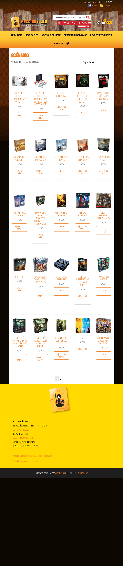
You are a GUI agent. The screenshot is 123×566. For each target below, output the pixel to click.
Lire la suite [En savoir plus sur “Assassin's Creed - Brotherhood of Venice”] (19, 114)
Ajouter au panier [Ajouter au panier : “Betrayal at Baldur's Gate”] (61, 108)
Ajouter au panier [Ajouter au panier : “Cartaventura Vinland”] (19, 228)
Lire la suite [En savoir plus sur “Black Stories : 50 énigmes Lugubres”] (103, 111)
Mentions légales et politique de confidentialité (32, 455)
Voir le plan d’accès (21, 429)
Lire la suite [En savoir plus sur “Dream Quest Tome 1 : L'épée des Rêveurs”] (40, 294)
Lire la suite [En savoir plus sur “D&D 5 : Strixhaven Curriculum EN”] (103, 230)
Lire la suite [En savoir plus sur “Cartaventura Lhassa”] (61, 172)
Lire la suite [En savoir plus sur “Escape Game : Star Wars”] (61, 291)
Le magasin (16, 35)
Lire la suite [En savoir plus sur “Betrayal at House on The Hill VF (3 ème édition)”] (82, 114)
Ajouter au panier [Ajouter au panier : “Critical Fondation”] (82, 228)
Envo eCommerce (81, 473)
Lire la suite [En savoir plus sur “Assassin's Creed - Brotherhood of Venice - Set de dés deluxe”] (40, 116)
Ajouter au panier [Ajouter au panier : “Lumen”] (82, 350)
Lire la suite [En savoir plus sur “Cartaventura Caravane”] (19, 172)
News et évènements (101, 35)
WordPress (60, 473)
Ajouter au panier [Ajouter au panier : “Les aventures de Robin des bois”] (61, 355)
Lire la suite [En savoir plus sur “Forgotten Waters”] (103, 291)
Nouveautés (32, 35)
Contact (58, 43)
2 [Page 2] (60, 378)
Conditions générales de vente (25, 461)
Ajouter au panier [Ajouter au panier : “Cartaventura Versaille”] (103, 172)
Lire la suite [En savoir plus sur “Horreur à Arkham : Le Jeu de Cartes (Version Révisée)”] (19, 358)
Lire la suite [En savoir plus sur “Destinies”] (19, 289)
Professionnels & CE (75, 35)
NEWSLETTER (105, 5)
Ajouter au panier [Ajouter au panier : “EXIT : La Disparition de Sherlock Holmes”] (82, 297)
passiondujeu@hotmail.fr (23, 437)
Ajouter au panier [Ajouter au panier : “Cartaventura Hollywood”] (40, 172)
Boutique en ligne (51, 35)
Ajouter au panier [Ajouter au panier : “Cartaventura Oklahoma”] (82, 172)
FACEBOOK (93, 5)
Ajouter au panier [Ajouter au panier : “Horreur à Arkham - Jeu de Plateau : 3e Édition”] (40, 358)
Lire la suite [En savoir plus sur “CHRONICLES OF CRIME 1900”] (61, 228)
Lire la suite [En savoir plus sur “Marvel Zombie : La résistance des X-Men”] (103, 355)
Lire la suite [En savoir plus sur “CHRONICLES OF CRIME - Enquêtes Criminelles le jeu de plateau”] (40, 236)
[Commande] (96, 62)
